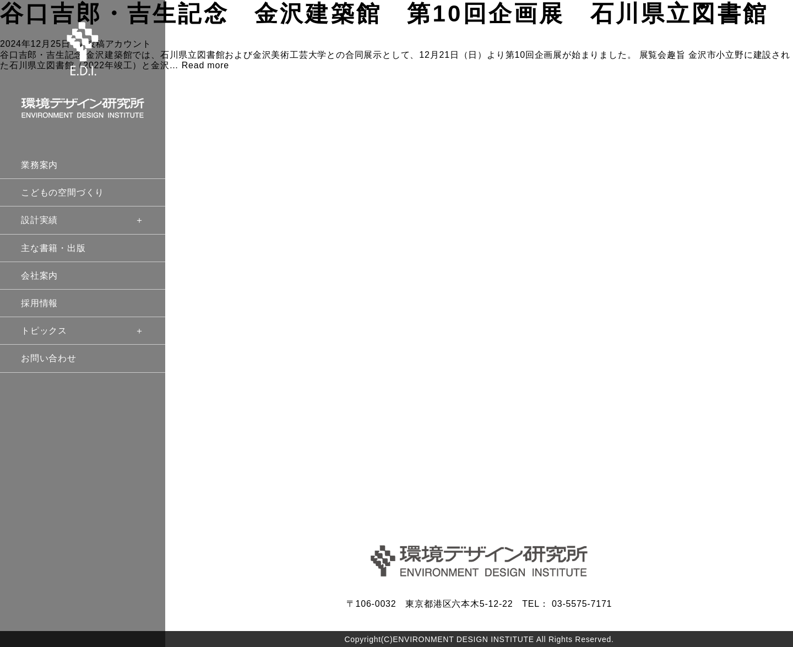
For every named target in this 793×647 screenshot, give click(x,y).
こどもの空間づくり (62, 192)
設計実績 (82, 220)
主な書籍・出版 (53, 248)
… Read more (199, 65)
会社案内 (39, 275)
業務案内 (39, 165)
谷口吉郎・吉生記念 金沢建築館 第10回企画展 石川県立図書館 (384, 13)
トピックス (82, 330)
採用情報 (39, 303)
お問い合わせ (49, 358)
